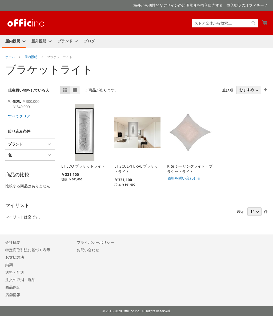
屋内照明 (31, 57)
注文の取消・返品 (20, 279)
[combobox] (225, 23)
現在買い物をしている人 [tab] (28, 90)
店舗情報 (12, 294)
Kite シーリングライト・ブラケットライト (189, 169)
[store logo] (25, 22)
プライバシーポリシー (95, 242)
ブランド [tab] (15, 144)
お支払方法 (14, 257)
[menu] (136, 41)
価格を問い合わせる (184, 178)
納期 (9, 264)
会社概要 (12, 242)
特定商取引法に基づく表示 (27, 249)
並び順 (227, 89)
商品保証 (12, 287)
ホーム (10, 57)
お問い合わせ (88, 249)
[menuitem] (14, 41)
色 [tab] (10, 154)
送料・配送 (14, 272)
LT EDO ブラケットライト (83, 166)
